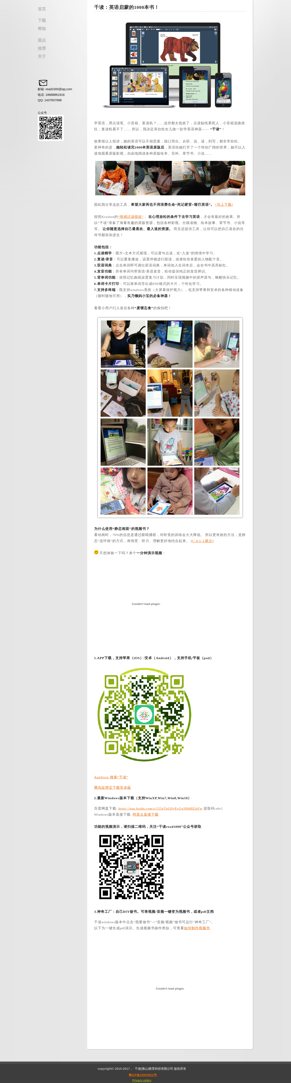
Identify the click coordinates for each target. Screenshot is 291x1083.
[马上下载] (224, 204)
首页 (42, 9)
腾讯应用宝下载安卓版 (112, 787)
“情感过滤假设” (131, 217)
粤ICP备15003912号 (143, 1075)
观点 (42, 40)
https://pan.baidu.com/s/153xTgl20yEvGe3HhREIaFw (160, 808)
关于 (42, 56)
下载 (42, 20)
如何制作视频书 (197, 928)
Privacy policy (141, 1080)
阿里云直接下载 (146, 814)
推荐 (42, 48)
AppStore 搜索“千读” (111, 777)
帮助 (42, 28)
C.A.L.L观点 (202, 541)
